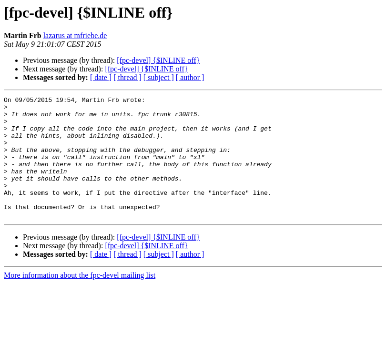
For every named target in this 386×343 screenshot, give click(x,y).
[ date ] (101, 77)
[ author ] (190, 77)
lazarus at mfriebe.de (75, 35)
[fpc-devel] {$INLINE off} (158, 60)
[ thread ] (127, 77)
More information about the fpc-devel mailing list (79, 299)
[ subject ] (158, 77)
